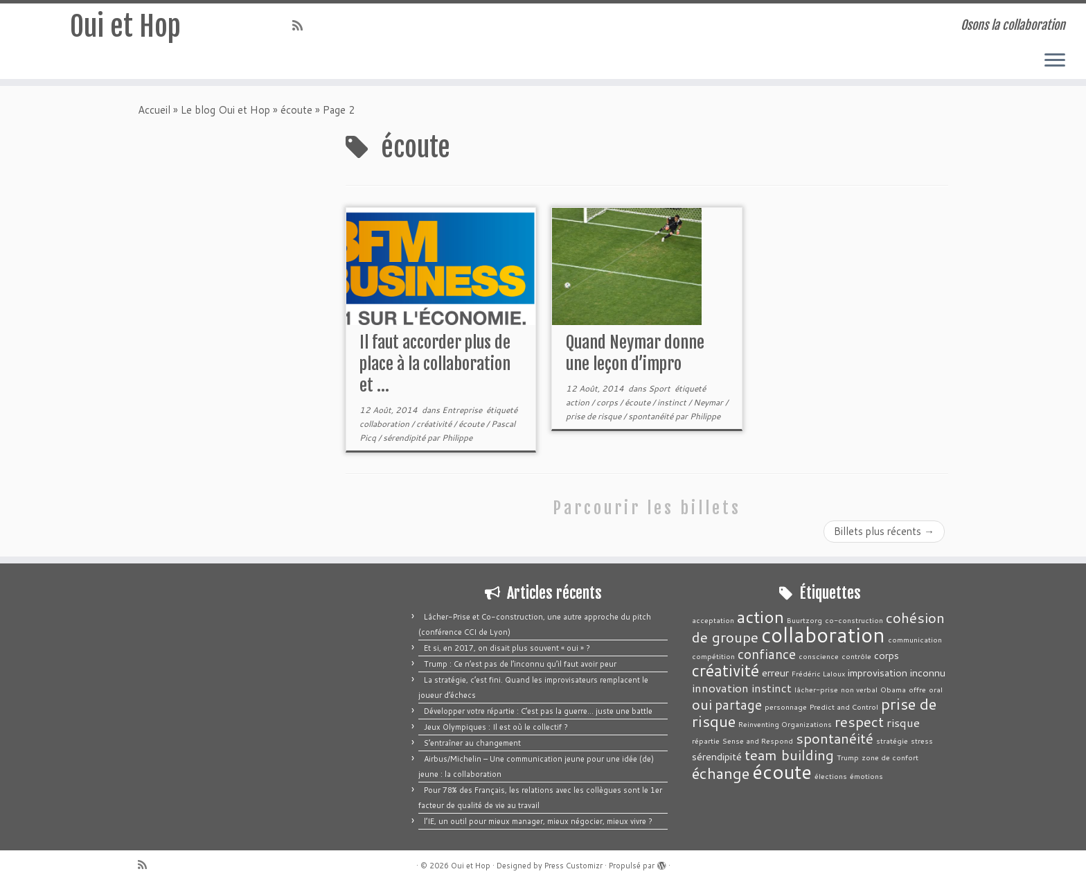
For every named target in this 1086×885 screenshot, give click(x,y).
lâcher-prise (816, 689)
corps (608, 402)
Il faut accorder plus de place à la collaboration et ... (434, 364)
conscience (819, 656)
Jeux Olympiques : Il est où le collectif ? (496, 727)
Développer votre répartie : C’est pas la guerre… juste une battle (538, 711)
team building (789, 754)
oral (936, 689)
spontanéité (651, 416)
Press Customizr (573, 865)
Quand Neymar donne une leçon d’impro (635, 353)
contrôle (856, 656)
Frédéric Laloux (818, 673)
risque (903, 722)
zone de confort (890, 757)
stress (922, 740)
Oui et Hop (125, 27)
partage (738, 704)
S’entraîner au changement (472, 742)
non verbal (859, 689)
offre (917, 689)
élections (830, 776)
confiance (767, 654)
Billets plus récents (884, 531)
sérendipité (405, 438)
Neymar (709, 402)
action (578, 402)
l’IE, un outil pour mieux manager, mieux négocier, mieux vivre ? (538, 821)
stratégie (892, 740)
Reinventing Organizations (785, 724)
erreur (775, 672)
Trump (848, 757)
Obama (893, 689)
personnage (786, 706)
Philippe (457, 438)
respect (859, 721)
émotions (866, 776)
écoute (296, 110)
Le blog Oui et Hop (225, 110)
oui (702, 704)
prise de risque (594, 416)
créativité (435, 424)
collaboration (385, 424)
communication (915, 639)
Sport (660, 388)
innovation (720, 687)
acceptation (713, 620)
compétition (713, 656)
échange (720, 773)
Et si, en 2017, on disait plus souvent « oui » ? (507, 648)
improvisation (877, 672)
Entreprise (463, 410)
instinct (672, 402)
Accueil (154, 110)
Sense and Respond (757, 740)
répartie (706, 740)
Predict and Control (844, 706)
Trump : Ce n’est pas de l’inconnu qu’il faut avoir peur (520, 663)
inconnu (927, 672)
